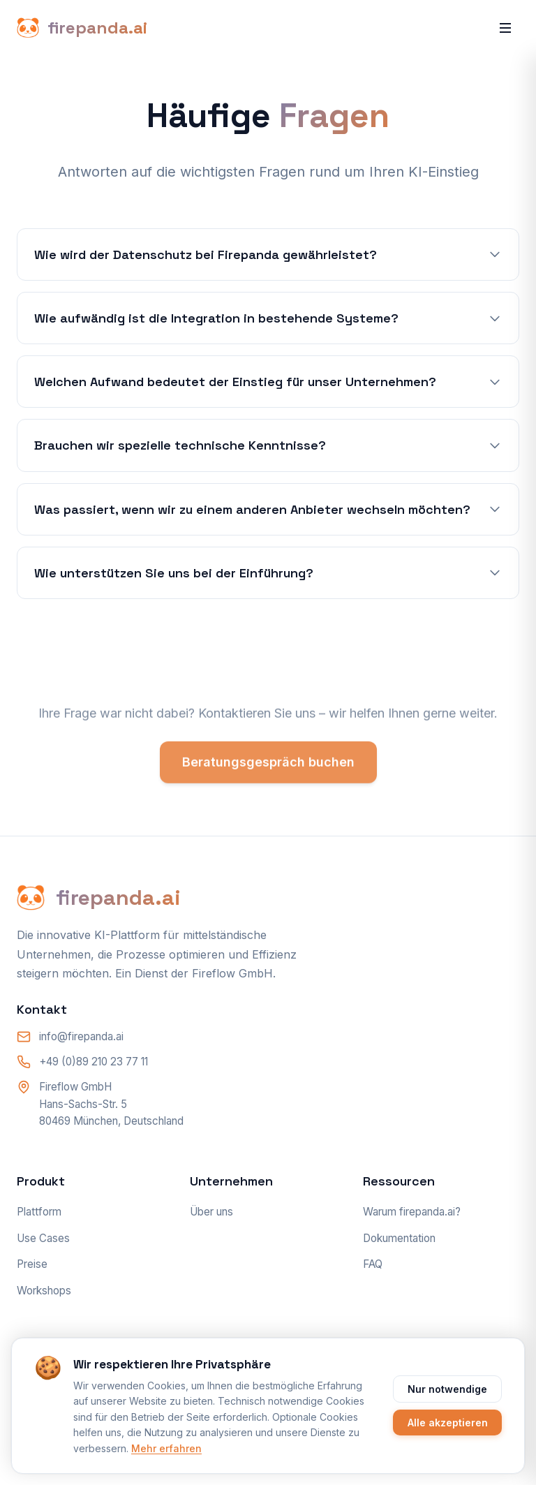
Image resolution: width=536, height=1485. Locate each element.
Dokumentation (399, 1238)
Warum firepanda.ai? (412, 1211)
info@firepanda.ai (81, 1036)
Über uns (211, 1211)
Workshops (44, 1290)
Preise (32, 1264)
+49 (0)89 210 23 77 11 (93, 1061)
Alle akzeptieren (448, 1422)
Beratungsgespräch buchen (268, 765)
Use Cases (43, 1238)
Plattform (39, 1211)
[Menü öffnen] (505, 28)
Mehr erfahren (166, 1448)
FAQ (372, 1264)
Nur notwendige (447, 1389)
